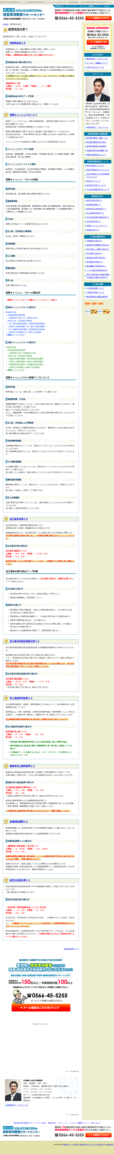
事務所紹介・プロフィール (65, 6)
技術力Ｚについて (94, 181)
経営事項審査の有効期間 (96, 146)
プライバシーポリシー (96, 1138)
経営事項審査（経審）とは (97, 138)
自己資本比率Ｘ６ (19, 519)
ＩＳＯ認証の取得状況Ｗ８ (97, 270)
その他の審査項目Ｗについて (98, 190)
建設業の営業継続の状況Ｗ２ (98, 245)
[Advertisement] (41, 1048)
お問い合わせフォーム (95, 67)
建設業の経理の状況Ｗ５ (96, 258)
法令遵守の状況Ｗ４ (94, 253)
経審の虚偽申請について (96, 155)
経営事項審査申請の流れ (96, 142)
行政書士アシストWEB (70, 1144)
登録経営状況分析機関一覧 (97, 150)
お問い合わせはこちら (98, 18)
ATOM (100, 303)
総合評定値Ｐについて (95, 166)
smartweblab (109, 1144)
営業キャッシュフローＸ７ (23, 115)
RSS (87, 303)
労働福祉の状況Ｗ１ (94, 241)
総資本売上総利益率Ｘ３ (22, 766)
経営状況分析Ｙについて (96, 185)
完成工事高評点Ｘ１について (98, 170)
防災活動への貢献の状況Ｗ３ (98, 249)
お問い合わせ (95, 1123)
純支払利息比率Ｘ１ (20, 880)
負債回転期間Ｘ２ (19, 821)
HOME (106, 6)
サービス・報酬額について (90, 6)
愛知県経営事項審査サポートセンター (24, 13)
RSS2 (94, 303)
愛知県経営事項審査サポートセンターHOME (30, 1123)
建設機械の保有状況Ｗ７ (96, 266)
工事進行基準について (95, 292)
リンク (108, 1138)
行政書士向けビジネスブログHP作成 (91, 1144)
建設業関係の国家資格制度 (97, 297)
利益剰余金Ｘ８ (18, 43)
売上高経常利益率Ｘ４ (21, 698)
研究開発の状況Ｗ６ (94, 262)
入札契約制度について (95, 288)
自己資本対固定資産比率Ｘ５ (25, 641)
